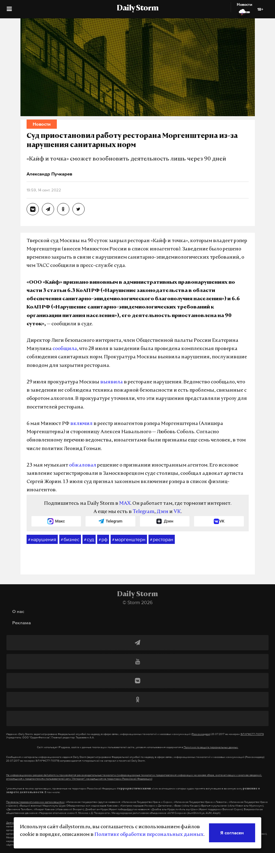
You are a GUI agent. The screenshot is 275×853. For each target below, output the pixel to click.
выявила (111, 382)
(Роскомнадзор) (201, 734)
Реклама (21, 622)
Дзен (162, 511)
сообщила (65, 348)
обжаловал (82, 465)
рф (103, 540)
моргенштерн (128, 540)
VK (177, 511)
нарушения (42, 540)
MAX (124, 503)
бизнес (70, 540)
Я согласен (232, 832)
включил (81, 423)
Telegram (143, 511)
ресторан (161, 540)
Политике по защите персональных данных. (211, 747)
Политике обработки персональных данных (149, 834)
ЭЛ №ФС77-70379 (252, 734)
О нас (18, 611)
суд (89, 540)
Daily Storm (137, 8)
